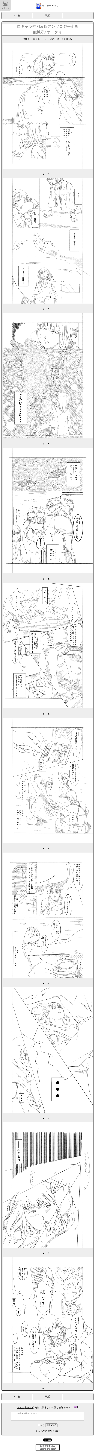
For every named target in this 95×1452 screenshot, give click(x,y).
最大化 (36, 39)
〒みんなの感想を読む (48, 1429)
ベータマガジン (50, 6)
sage (41, 1423)
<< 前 (17, 15)
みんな (21, 1406)
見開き (26, 39)
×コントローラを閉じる (61, 39)
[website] (29, 1406)
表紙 (47, 15)
